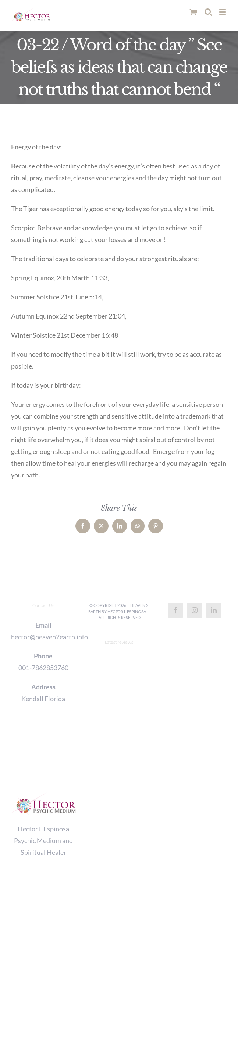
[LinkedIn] (213, 610)
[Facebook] (175, 610)
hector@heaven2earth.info (43, 637)
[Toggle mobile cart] (193, 12)
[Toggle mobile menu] (223, 12)
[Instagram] (194, 610)
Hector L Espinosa (126, 611)
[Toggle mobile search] (208, 12)
